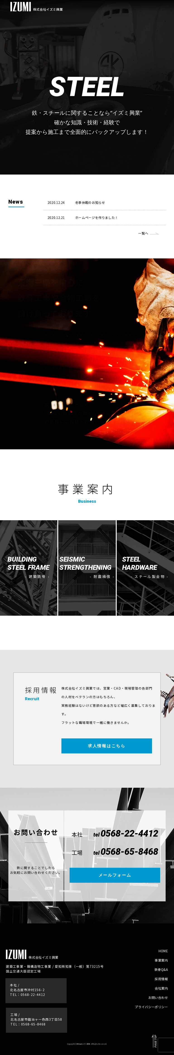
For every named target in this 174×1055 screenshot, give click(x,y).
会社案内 (161, 988)
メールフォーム (115, 875)
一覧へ (143, 233)
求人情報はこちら (107, 745)
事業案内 (161, 960)
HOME (163, 951)
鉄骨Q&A (161, 969)
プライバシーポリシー (151, 1007)
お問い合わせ (158, 997)
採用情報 (161, 979)
